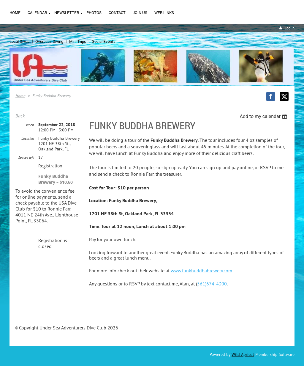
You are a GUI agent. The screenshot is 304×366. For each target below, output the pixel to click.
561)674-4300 (212, 284)
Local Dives (19, 41)
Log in (289, 28)
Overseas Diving (49, 41)
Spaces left (26, 157)
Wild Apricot (243, 354)
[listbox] (264, 116)
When (30, 124)
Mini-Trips (77, 41)
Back (20, 116)
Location (27, 138)
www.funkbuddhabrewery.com (201, 271)
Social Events (103, 41)
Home (20, 95)
